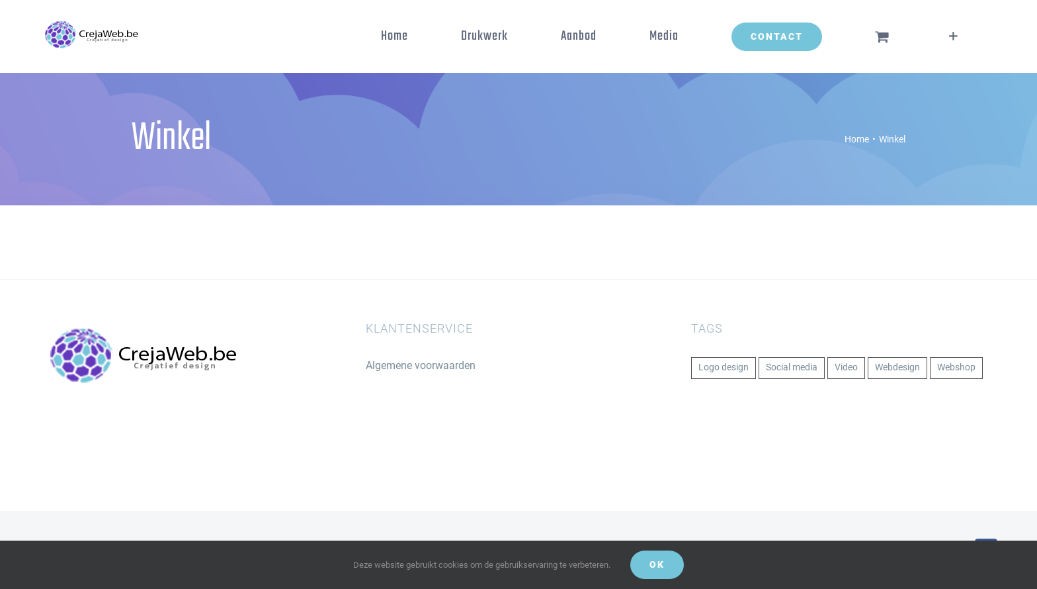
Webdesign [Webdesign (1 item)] (897, 367)
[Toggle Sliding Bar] (953, 36)
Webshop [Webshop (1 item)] (956, 367)
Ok (657, 564)
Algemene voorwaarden (421, 365)
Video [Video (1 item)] (846, 367)
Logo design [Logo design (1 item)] (723, 367)
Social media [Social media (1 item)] (791, 367)
